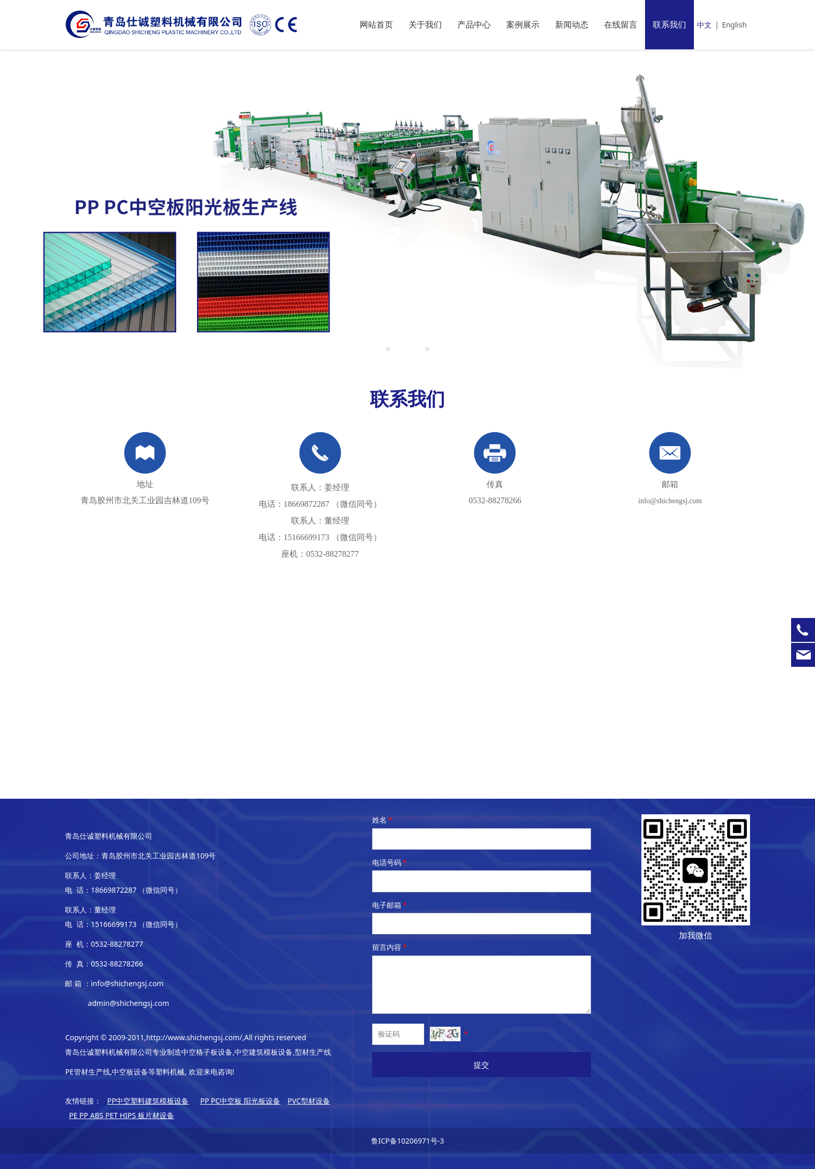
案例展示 (523, 24)
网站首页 (376, 24)
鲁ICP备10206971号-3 (407, 1141)
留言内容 (390, 947)
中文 (704, 25)
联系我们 (669, 24)
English (734, 25)
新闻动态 (571, 24)
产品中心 (474, 24)
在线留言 (620, 24)
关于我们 (425, 24)
